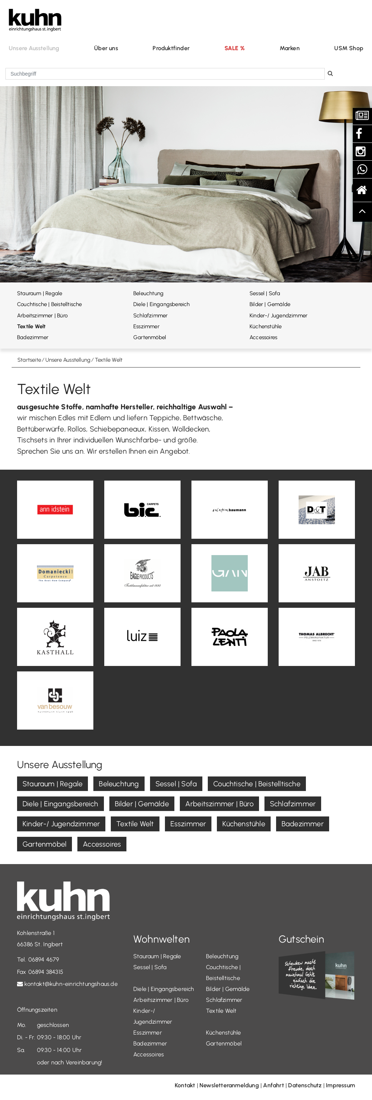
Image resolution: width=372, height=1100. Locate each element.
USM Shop (348, 48)
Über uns (106, 48)
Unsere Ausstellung (34, 48)
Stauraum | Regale (39, 293)
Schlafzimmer (150, 315)
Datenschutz (305, 1085)
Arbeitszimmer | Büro (42, 315)
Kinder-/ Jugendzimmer (278, 315)
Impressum (340, 1085)
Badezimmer (32, 337)
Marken (290, 48)
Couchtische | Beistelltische (49, 304)
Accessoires (263, 337)
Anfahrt (273, 1085)
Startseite (29, 360)
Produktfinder (171, 48)
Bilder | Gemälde (270, 304)
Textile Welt (31, 326)
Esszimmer (146, 326)
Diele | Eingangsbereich (161, 304)
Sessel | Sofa (265, 293)
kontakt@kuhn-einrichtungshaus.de (70, 983)
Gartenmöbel (149, 337)
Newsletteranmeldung (229, 1085)
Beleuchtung (148, 293)
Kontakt (185, 1085)
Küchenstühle (266, 326)
